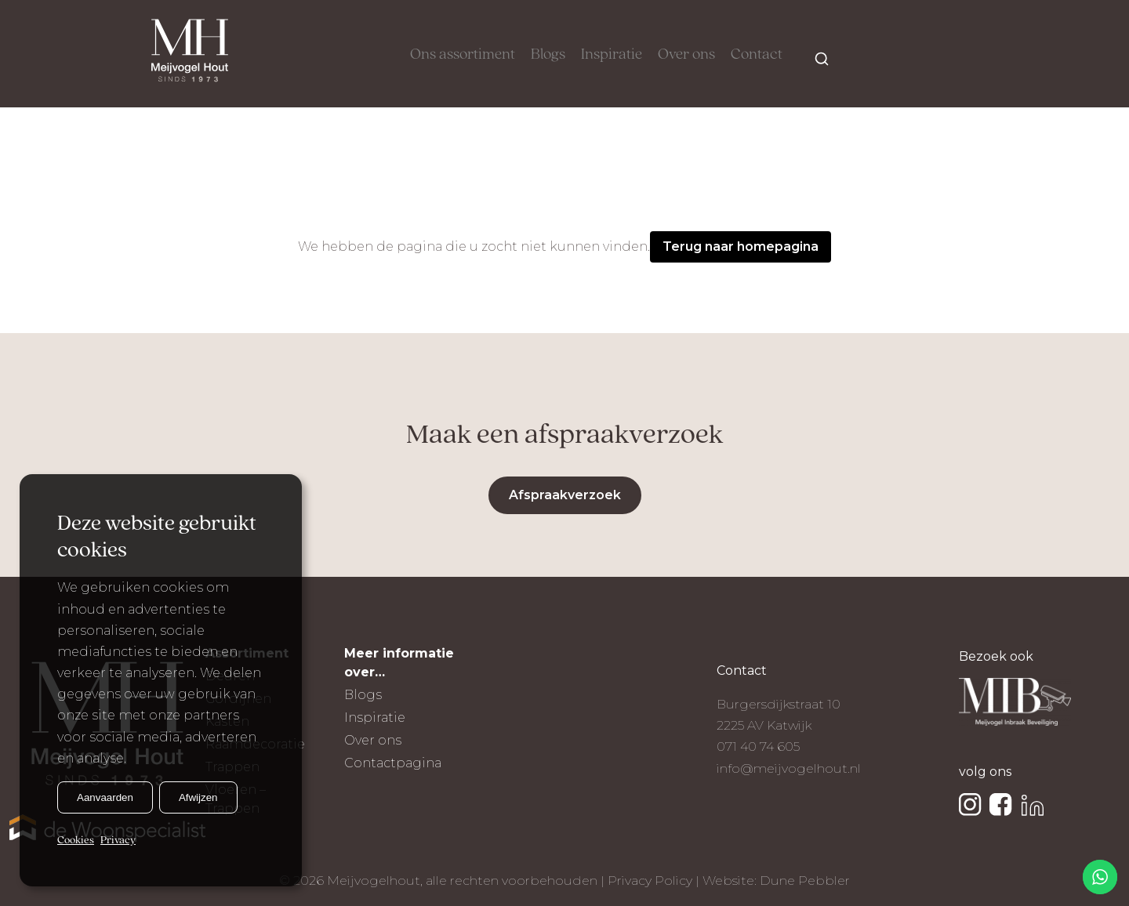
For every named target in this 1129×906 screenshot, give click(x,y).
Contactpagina (392, 763)
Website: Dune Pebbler (776, 880)
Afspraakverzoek (565, 494)
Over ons (686, 55)
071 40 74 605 (758, 746)
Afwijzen (198, 797)
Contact (756, 55)
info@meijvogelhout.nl (789, 768)
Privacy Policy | (655, 880)
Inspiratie (611, 55)
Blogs (548, 55)
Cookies (75, 840)
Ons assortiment (462, 55)
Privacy (118, 840)
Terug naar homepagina (741, 246)
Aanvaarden (105, 797)
